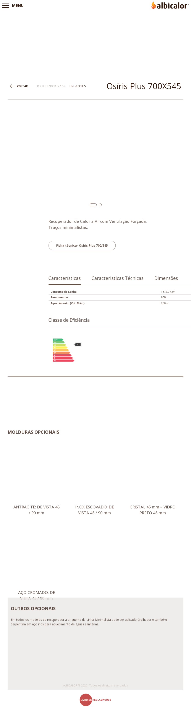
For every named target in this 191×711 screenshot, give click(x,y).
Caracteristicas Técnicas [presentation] (162, 278)
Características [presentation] (109, 278)
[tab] (109, 280)
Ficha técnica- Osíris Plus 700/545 (126, 245)
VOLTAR (22, 86)
